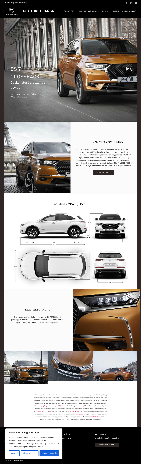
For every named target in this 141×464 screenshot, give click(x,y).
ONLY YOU (95, 416)
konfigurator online (81, 413)
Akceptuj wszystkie (49, 453)
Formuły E (82, 405)
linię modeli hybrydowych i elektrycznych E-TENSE (48, 405)
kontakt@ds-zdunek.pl (22, 3)
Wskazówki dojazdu (107, 444)
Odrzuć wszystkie (29, 453)
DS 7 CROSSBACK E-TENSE (76, 410)
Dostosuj (14, 453)
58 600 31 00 (8, 3)
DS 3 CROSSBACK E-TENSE (41, 410)
